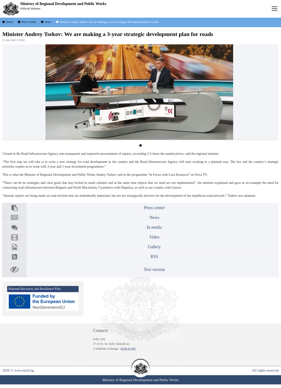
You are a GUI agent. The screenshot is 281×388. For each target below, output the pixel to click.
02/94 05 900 (127, 348)
